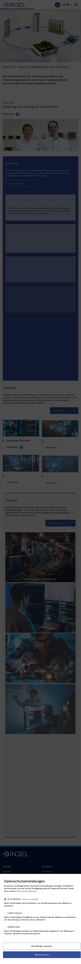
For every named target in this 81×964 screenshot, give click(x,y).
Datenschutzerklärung (26, 891)
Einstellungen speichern (41, 946)
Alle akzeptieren (42, 954)
